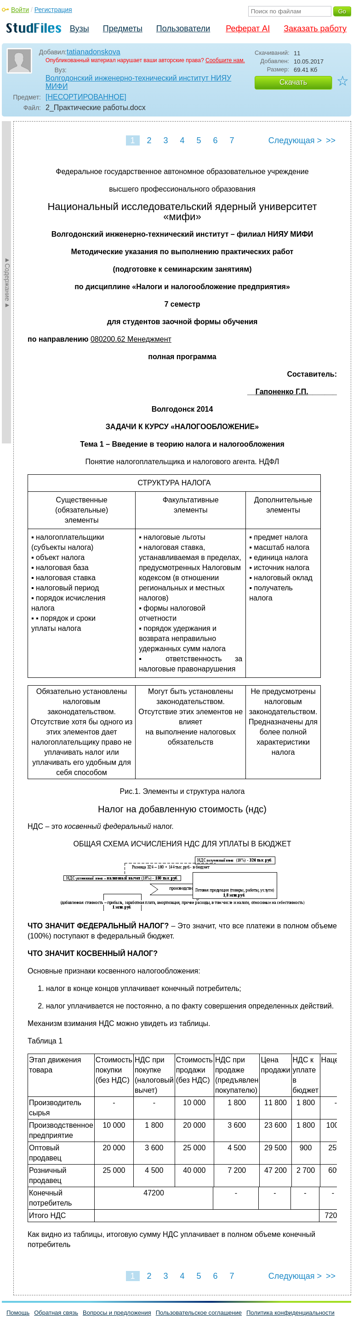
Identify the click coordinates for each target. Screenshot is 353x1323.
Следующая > (295, 140)
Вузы (79, 28)
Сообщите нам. (225, 60)
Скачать (293, 82)
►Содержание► (7, 282)
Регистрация (53, 9)
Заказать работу (315, 28)
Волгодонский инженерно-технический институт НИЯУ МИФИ (138, 82)
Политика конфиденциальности (290, 1312)
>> (331, 140)
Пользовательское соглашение (199, 1312)
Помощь (17, 1312)
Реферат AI (248, 28)
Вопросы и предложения (117, 1312)
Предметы (122, 28)
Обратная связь (56, 1312)
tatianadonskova (93, 52)
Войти (20, 9)
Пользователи (183, 28)
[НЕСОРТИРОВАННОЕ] (86, 97)
